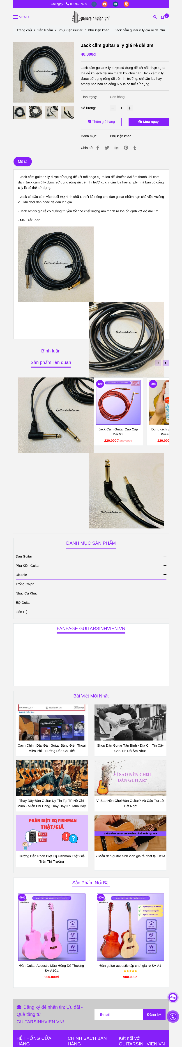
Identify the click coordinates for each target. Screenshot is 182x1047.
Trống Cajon (25, 584)
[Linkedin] (116, 147)
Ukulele (91, 574)
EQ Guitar (23, 602)
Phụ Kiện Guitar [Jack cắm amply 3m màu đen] (70, 30)
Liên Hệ (21, 612)
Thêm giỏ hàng (101, 121)
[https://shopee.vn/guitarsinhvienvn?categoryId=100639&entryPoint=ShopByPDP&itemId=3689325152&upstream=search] (126, 4)
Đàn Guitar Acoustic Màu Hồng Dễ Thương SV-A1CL (51, 968)
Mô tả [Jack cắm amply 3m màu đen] (22, 162)
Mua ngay (148, 121)
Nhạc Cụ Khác (91, 593)
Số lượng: (89, 108)
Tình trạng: (89, 97)
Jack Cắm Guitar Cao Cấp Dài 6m (118, 431)
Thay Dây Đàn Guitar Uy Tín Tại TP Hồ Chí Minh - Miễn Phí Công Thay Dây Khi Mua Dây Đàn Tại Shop (52, 804)
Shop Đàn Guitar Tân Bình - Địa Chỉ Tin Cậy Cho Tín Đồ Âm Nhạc (130, 748)
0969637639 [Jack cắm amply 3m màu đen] (76, 4)
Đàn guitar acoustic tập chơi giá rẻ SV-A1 (130, 965)
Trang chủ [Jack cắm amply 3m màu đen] (24, 30)
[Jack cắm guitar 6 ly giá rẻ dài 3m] (91, 17)
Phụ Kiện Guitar (91, 565)
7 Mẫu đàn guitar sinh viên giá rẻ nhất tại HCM (130, 856)
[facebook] (94, 4)
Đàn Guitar (91, 556)
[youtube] (105, 4)
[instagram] (116, 4)
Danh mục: (89, 136)
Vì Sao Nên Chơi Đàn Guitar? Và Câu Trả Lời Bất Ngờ (130, 803)
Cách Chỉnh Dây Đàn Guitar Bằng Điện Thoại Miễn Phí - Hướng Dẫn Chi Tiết (51, 748)
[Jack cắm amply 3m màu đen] (165, 17)
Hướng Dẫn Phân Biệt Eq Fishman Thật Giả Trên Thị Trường (52, 858)
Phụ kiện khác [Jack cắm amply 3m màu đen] (98, 30)
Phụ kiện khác (120, 136)
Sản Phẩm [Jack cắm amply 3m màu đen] (45, 30)
